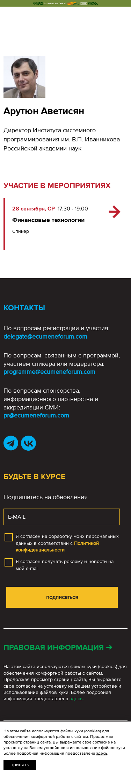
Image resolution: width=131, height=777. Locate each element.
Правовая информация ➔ (57, 647)
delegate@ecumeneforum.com (45, 336)
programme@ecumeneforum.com (49, 372)
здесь (76, 699)
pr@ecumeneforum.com (36, 415)
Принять (19, 765)
